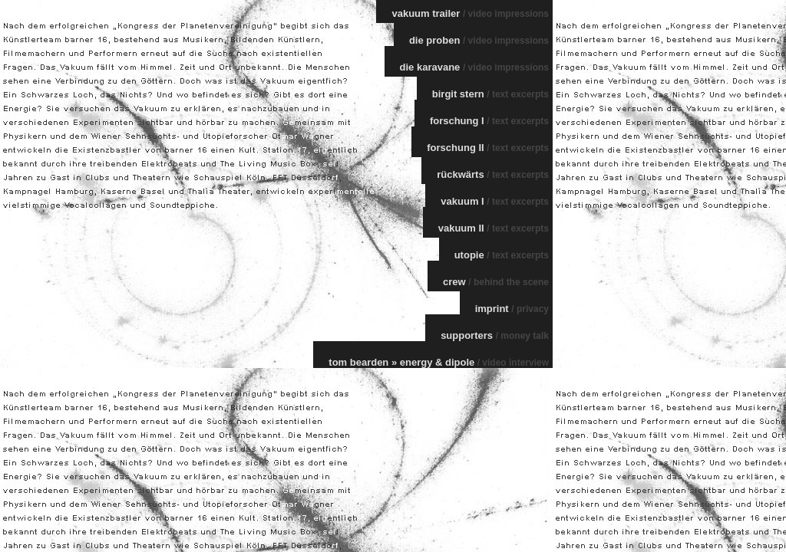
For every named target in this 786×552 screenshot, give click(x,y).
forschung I (489, 121)
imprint (512, 308)
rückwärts (493, 174)
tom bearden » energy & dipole (439, 362)
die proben (479, 40)
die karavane (474, 67)
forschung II (488, 147)
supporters (495, 335)
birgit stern (490, 94)
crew (496, 282)
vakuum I (495, 201)
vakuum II (493, 228)
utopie (501, 255)
